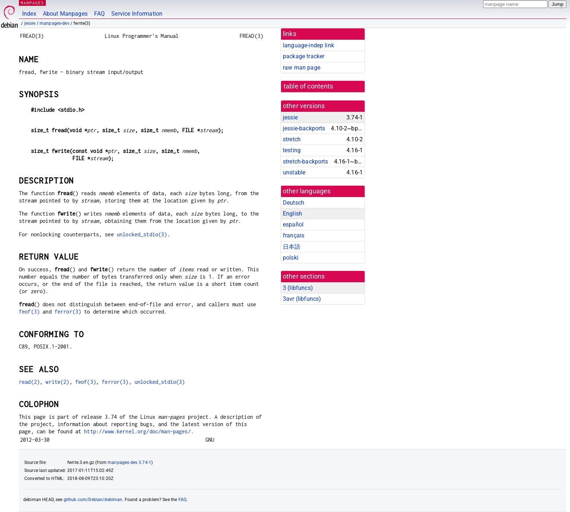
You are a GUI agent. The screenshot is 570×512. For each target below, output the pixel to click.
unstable (294, 172)
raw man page (301, 67)
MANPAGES (32, 2)
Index (29, 13)
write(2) (57, 382)
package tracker (303, 56)
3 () (298, 287)
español (293, 224)
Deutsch (293, 202)
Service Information (136, 13)
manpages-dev (54, 23)
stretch (292, 139)
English (292, 213)
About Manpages (65, 13)
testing (292, 150)
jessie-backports (304, 128)
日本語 (291, 246)
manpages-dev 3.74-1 (129, 462)
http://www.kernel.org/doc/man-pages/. (139, 431)
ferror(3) (68, 311)
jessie (30, 23)
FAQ (99, 13)
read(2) (29, 382)
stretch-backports (305, 161)
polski (290, 257)
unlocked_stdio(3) (142, 234)
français (293, 235)
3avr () (302, 298)
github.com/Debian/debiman (93, 499)
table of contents (308, 86)
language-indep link (308, 45)
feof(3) (29, 311)
